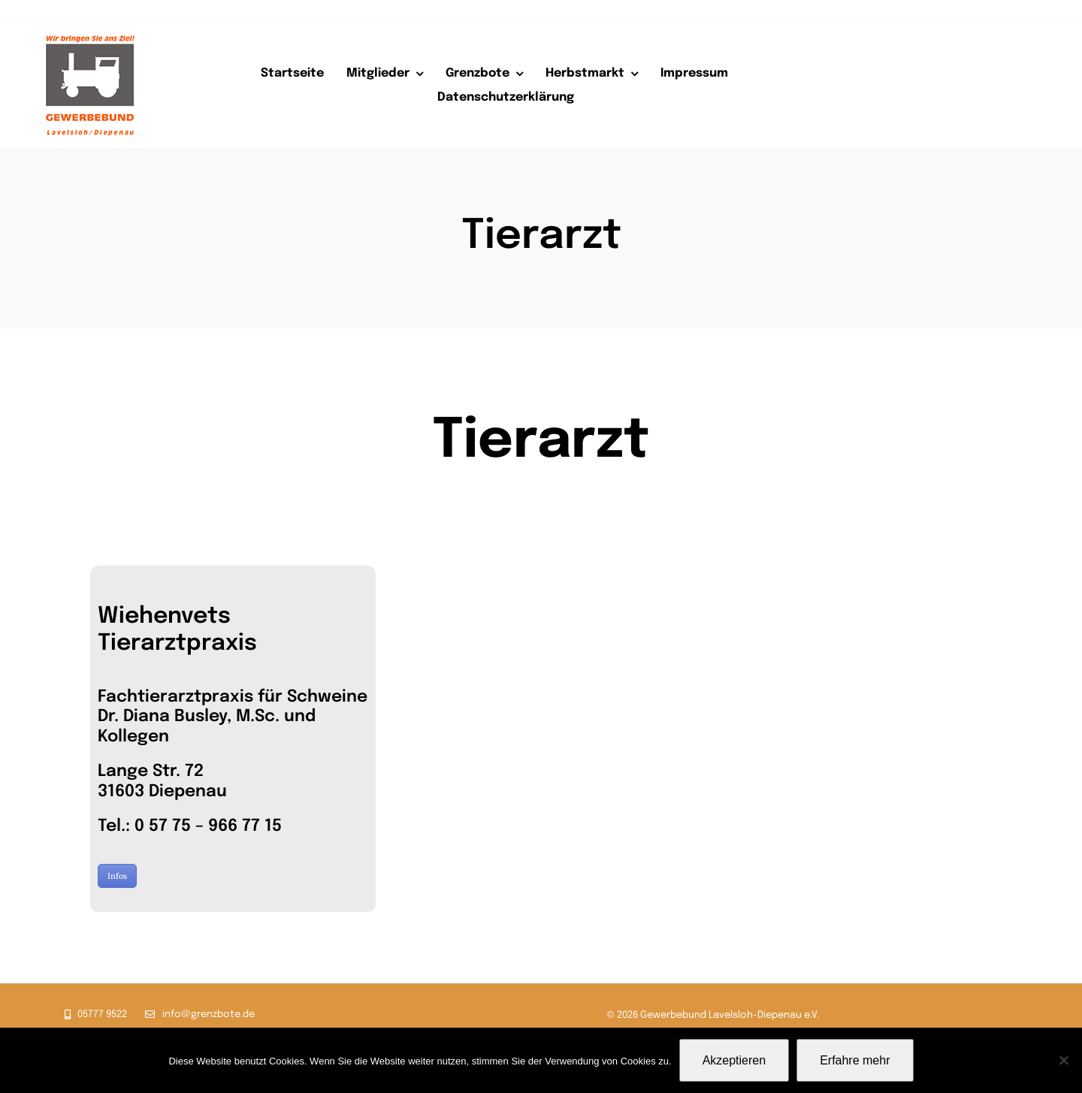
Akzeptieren (734, 1060)
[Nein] (1063, 1059)
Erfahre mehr (855, 1060)
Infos (117, 876)
